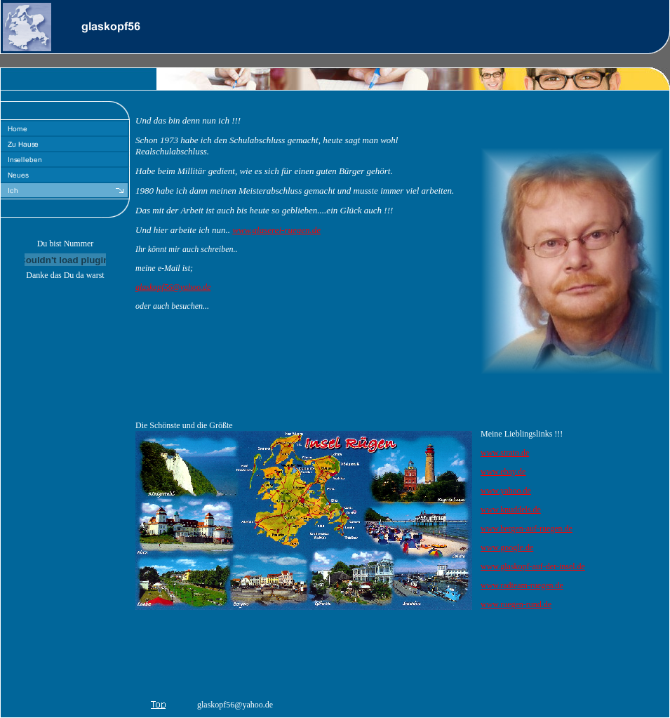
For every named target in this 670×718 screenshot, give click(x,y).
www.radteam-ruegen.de (522, 585)
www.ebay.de (503, 472)
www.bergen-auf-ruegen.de (526, 528)
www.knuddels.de (511, 509)
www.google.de (507, 547)
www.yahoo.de (506, 491)
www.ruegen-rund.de (516, 604)
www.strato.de (505, 453)
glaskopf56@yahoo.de (172, 287)
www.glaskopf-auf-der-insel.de (533, 566)
